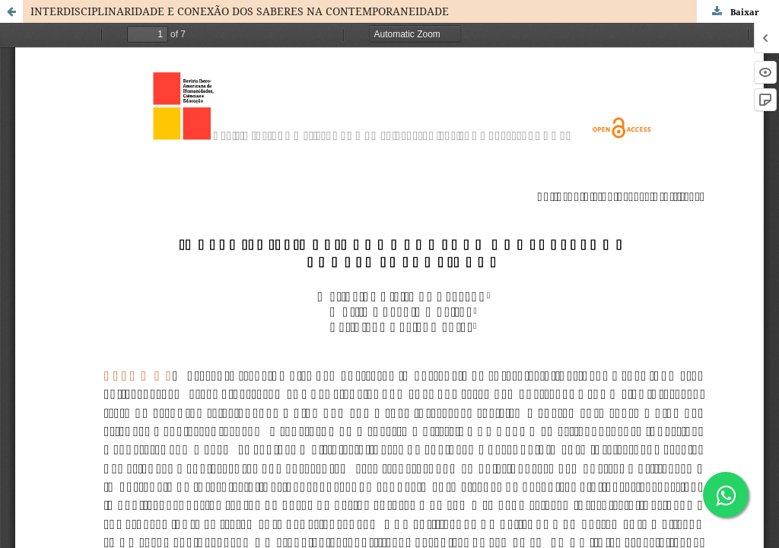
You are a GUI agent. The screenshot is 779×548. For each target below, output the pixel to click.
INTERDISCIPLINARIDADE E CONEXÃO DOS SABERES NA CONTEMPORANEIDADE (239, 11)
